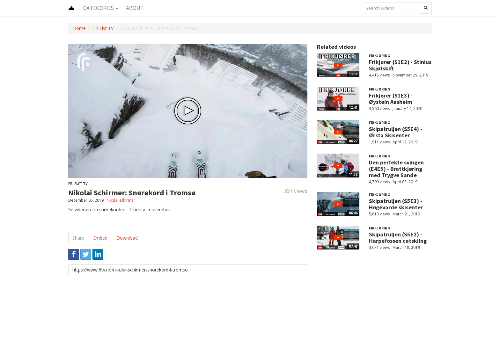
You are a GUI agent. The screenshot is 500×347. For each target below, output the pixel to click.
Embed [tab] (100, 238)
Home (79, 28)
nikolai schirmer (121, 200)
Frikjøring (379, 55)
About (135, 7)
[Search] (426, 8)
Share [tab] (78, 238)
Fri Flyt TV (103, 28)
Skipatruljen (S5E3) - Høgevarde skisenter (396, 204)
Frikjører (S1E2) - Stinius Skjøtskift (400, 65)
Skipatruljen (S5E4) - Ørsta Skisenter (395, 132)
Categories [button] (100, 7)
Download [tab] (127, 238)
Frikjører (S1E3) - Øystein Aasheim (391, 98)
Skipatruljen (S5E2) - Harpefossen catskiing (398, 237)
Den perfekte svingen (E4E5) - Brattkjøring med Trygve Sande (396, 169)
